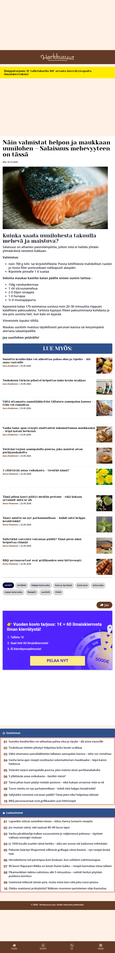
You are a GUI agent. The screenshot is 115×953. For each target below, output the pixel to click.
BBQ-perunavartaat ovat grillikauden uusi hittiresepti (42, 560)
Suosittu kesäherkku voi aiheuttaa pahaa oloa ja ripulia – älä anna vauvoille (46, 360)
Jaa (104, 605)
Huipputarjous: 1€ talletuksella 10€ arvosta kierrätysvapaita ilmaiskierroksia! (47, 72)
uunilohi (45, 592)
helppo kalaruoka (40, 585)
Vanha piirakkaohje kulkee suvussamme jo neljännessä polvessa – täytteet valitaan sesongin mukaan (56, 835)
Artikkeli (21, 585)
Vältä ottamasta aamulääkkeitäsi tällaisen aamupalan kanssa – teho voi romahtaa (48, 403)
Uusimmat (13, 733)
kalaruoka (98, 585)
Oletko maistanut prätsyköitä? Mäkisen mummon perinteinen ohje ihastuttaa (57, 888)
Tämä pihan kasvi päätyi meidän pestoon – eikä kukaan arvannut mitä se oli (42, 498)
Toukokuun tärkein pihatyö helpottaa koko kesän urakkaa (44, 380)
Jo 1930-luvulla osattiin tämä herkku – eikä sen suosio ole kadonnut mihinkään (58, 843)
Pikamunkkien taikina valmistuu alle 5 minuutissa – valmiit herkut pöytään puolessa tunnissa (55, 874)
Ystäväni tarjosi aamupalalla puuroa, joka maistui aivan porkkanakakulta (43, 450)
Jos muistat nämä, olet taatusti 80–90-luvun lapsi (39, 827)
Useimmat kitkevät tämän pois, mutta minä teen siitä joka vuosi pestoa (53, 882)
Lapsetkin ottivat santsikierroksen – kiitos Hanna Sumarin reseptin (51, 821)
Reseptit (32, 592)
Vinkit (58, 592)
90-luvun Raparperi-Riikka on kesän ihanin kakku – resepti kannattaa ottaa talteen (60, 866)
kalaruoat (82, 585)
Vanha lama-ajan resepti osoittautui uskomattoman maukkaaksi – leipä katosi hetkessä (49, 429)
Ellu (5, 161)
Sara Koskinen (10, 365)
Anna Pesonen (10, 473)
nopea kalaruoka (13, 592)
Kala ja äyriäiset (63, 585)
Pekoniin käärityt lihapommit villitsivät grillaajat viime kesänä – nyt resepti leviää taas (59, 851)
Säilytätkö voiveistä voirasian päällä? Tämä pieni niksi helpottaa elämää (42, 540)
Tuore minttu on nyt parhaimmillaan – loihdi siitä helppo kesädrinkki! (44, 519)
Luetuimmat (14, 813)
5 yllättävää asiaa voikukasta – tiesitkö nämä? (36, 470)
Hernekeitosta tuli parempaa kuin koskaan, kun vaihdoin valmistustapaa (54, 860)
